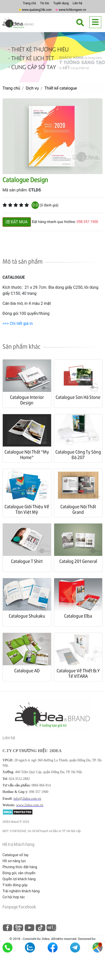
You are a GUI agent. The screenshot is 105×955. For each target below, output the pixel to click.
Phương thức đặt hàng (19, 867)
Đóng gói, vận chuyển (18, 873)
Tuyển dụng (61, 3)
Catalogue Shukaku (27, 616)
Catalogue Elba (78, 616)
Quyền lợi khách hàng (19, 879)
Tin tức (44, 3)
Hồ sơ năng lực (14, 861)
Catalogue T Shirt (27, 561)
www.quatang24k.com (37, 10)
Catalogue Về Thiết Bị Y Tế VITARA (78, 673)
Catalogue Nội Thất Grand (78, 509)
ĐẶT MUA (17, 221)
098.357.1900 (87, 222)
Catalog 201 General (78, 561)
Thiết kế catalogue (60, 88)
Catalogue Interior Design (27, 399)
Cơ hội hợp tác (13, 897)
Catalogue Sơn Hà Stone (78, 397)
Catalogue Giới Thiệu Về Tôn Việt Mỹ (26, 509)
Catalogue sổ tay (15, 855)
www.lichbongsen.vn (72, 10)
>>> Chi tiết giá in (17, 323)
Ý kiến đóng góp (14, 885)
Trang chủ (29, 3)
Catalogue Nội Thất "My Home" (26, 454)
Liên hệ (77, 3)
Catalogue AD (27, 670)
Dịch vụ (32, 88)
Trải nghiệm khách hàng (21, 891)
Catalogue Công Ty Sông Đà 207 (78, 454)
